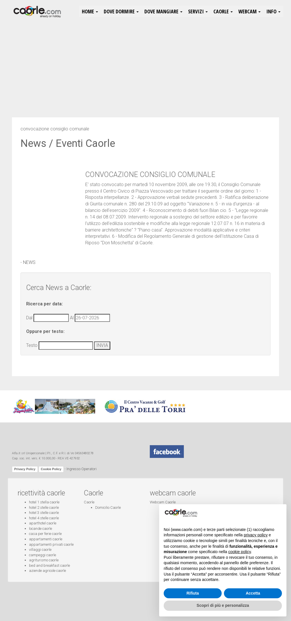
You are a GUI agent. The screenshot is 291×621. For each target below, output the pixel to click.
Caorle (89, 502)
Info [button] (273, 11)
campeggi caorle (42, 555)
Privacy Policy (25, 469)
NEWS (29, 262)
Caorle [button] (223, 11)
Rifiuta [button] (192, 593)
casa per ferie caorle (45, 534)
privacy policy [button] (256, 535)
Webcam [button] (249, 11)
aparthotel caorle (42, 523)
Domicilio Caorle (108, 507)
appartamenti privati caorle (51, 544)
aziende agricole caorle (47, 570)
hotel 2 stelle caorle (44, 507)
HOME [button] (90, 11)
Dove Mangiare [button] (163, 11)
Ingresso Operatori (81, 469)
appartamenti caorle (45, 539)
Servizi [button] (198, 11)
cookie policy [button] (239, 551)
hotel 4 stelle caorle (44, 518)
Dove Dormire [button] (121, 11)
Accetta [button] (253, 593)
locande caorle (40, 528)
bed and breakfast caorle (49, 565)
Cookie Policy (51, 469)
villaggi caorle (40, 549)
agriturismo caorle (44, 560)
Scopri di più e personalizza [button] (223, 605)
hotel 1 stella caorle (44, 502)
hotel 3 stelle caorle (44, 512)
